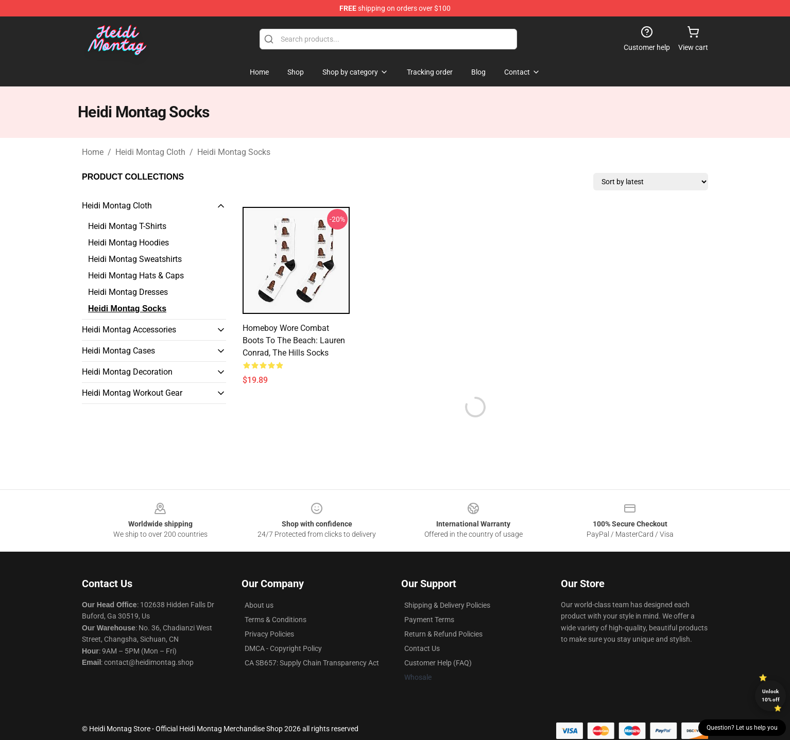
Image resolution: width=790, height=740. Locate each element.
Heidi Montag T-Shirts (127, 226)
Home (93, 152)
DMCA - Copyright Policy (283, 648)
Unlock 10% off (771, 695)
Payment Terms (429, 619)
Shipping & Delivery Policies (447, 605)
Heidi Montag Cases (118, 351)
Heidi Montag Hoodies (128, 243)
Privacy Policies (269, 634)
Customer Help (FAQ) (438, 663)
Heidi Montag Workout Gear (132, 393)
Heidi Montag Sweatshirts (135, 259)
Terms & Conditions (275, 619)
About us (259, 605)
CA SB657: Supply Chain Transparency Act (312, 663)
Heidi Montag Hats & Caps (136, 275)
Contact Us (422, 648)
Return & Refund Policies (443, 634)
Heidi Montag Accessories (129, 329)
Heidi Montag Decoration (127, 372)
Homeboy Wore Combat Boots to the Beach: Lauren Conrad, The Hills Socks (294, 340)
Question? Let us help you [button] (742, 727)
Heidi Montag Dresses (128, 292)
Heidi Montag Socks (233, 152)
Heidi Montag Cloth (150, 152)
